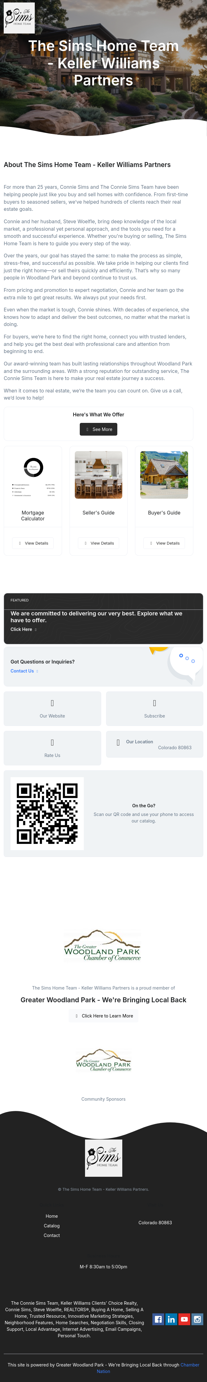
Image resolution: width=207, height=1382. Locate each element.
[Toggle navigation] (197, 18)
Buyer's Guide (164, 513)
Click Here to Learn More (103, 1015)
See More (98, 429)
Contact (52, 1235)
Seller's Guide (99, 513)
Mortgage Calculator (33, 516)
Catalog (52, 1225)
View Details (32, 543)
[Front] (20, 18)
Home (52, 1216)
